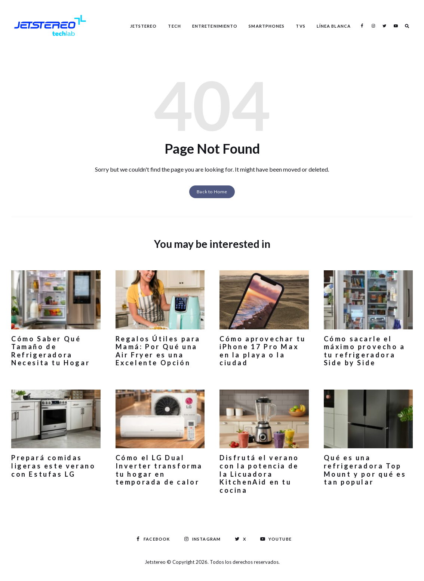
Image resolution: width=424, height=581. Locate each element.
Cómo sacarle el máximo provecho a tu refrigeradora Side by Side (364, 351)
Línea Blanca (334, 26)
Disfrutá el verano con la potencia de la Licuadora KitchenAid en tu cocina (259, 474)
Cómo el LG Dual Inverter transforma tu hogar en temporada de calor (159, 470)
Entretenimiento (215, 26)
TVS (300, 26)
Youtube (395, 25)
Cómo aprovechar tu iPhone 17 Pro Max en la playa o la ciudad (262, 351)
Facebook (362, 25)
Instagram (373, 25)
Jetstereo (143, 26)
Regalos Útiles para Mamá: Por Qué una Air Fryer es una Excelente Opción (158, 351)
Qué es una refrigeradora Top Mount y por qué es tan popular (365, 470)
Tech (174, 26)
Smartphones (267, 26)
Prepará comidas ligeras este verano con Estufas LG (53, 466)
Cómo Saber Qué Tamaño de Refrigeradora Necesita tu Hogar (50, 351)
